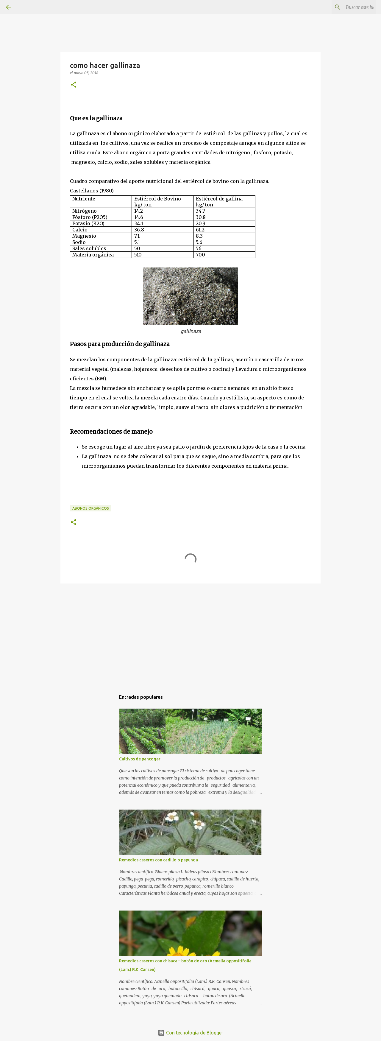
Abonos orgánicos (90, 508)
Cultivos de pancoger (139, 759)
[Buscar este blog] (345, 7)
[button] (73, 85)
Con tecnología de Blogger (190, 1032)
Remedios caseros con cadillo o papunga (158, 860)
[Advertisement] (190, 634)
